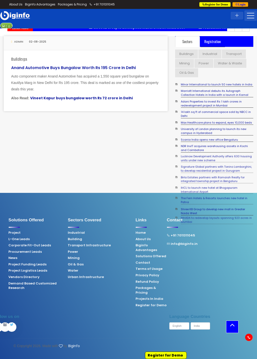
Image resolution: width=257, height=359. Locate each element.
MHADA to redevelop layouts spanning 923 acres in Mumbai (216, 214)
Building (47, 239)
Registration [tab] (212, 41)
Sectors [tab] (187, 41)
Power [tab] (204, 63)
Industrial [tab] (210, 53)
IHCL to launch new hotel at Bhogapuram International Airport (209, 186)
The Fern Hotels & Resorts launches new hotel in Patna (214, 196)
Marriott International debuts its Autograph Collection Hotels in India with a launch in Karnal (214, 93)
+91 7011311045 (102, 4)
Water (45, 270)
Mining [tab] (184, 63)
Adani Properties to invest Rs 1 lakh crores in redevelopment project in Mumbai (211, 103)
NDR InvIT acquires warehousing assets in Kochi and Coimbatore (214, 148)
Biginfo (74, 345)
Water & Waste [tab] (230, 63)
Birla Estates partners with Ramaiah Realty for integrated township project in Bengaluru (213, 175)
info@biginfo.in (154, 244)
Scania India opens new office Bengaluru (209, 140)
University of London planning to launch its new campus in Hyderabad (213, 131)
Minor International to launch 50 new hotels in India (216, 84)
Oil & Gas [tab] (186, 72)
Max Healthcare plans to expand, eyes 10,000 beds (216, 123)
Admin (17, 42)
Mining (46, 258)
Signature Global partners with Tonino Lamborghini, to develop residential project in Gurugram (216, 165)
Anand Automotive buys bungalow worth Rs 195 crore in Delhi (73, 68)
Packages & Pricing (72, 4)
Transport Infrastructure (61, 245)
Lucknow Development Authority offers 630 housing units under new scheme (216, 154)
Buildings (19, 58)
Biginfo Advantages (40, 4)
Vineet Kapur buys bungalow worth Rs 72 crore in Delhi (81, 98)
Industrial (48, 233)
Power (45, 252)
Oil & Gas (48, 264)
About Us (16, 4)
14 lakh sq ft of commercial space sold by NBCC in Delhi (216, 114)
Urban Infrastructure (58, 277)
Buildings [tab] (186, 53)
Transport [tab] (234, 53)
